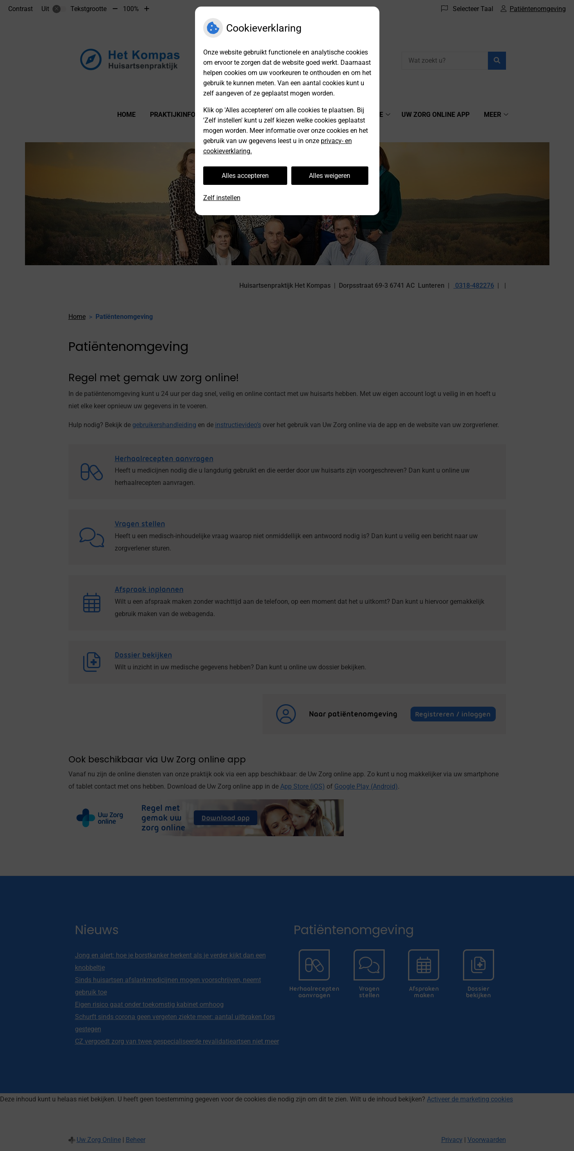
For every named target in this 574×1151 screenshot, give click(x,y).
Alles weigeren (329, 176)
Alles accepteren (245, 176)
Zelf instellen (221, 198)
